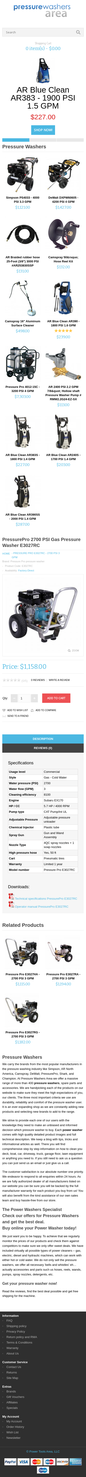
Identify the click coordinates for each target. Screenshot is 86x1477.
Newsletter (13, 1438)
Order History (15, 1427)
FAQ (9, 1320)
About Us (12, 1353)
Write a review (59, 680)
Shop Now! (43, 130)
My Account (14, 1421)
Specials (12, 1408)
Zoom (75, 650)
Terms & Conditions (19, 1342)
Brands (11, 1391)
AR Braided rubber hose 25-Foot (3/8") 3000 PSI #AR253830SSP (23, 261)
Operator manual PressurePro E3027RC (41, 906)
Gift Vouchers (15, 1397)
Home (6, 553)
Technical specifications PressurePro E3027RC (46, 898)
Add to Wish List (17, 710)
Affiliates (12, 1402)
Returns (11, 1372)
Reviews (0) (43, 748)
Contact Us (13, 1367)
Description (43, 739)
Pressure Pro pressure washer (27, 561)
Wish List (12, 1432)
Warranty (12, 1348)
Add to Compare (46, 710)
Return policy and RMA (21, 1337)
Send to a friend (17, 716)
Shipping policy (16, 1326)
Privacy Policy (15, 1331)
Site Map (12, 1378)
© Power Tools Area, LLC (43, 1451)
